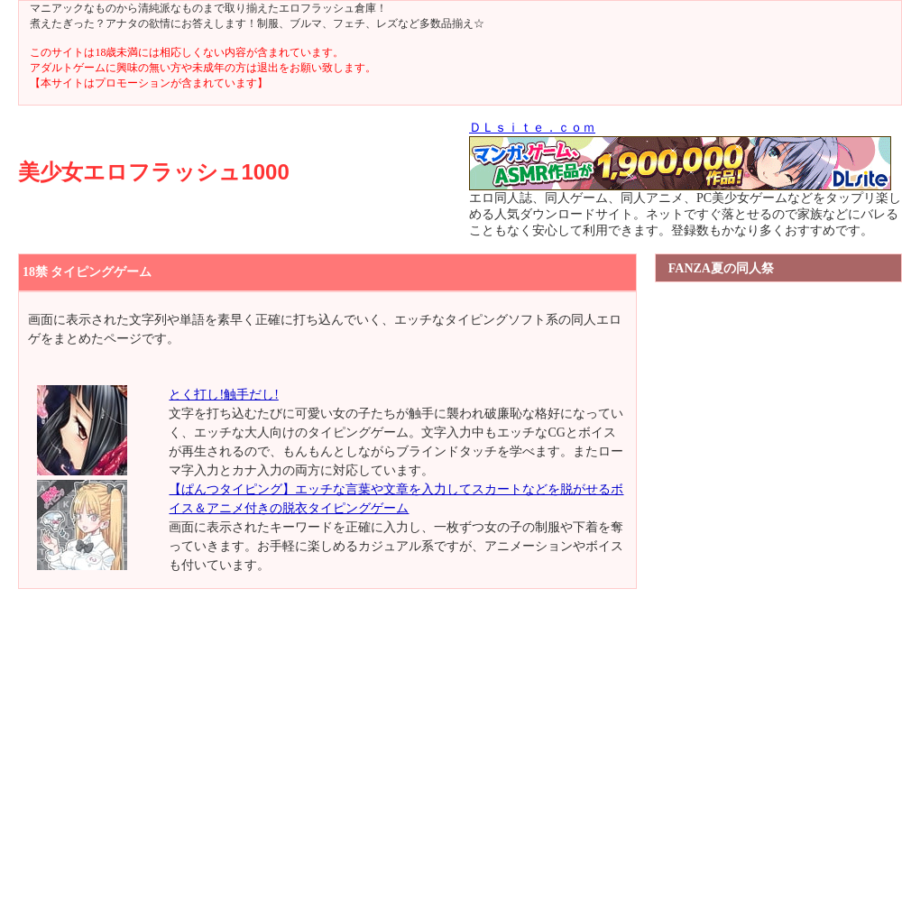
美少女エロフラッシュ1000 (153, 172)
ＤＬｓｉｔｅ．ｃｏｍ (532, 127)
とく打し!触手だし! (223, 394)
